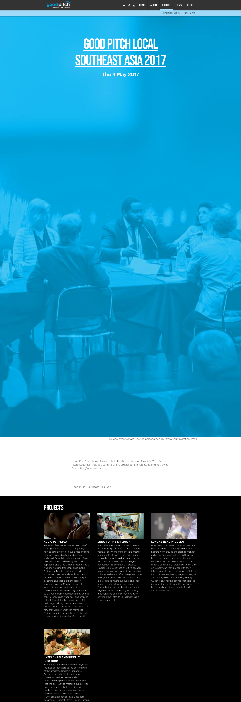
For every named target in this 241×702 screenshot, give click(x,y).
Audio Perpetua (67, 526)
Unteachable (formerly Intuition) (67, 642)
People (191, 5)
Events (166, 5)
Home (142, 5)
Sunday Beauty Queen (174, 526)
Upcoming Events (171, 13)
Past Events (189, 13)
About (153, 5)
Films (179, 5)
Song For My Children (120, 526)
